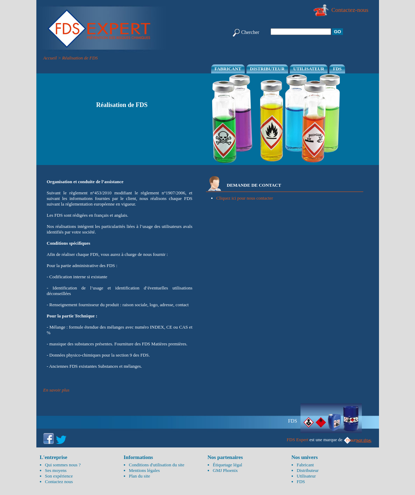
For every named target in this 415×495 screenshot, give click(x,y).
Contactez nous (59, 481)
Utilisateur (308, 68)
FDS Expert (297, 439)
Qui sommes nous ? (63, 464)
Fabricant (228, 68)
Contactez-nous (341, 10)
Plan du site (139, 476)
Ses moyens (56, 470)
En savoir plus (56, 390)
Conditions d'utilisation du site (157, 464)
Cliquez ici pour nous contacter (244, 198)
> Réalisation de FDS (78, 57)
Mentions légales (144, 470)
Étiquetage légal (227, 464)
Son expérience (59, 476)
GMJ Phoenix (225, 470)
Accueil (50, 57)
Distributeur (267, 68)
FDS (337, 68)
